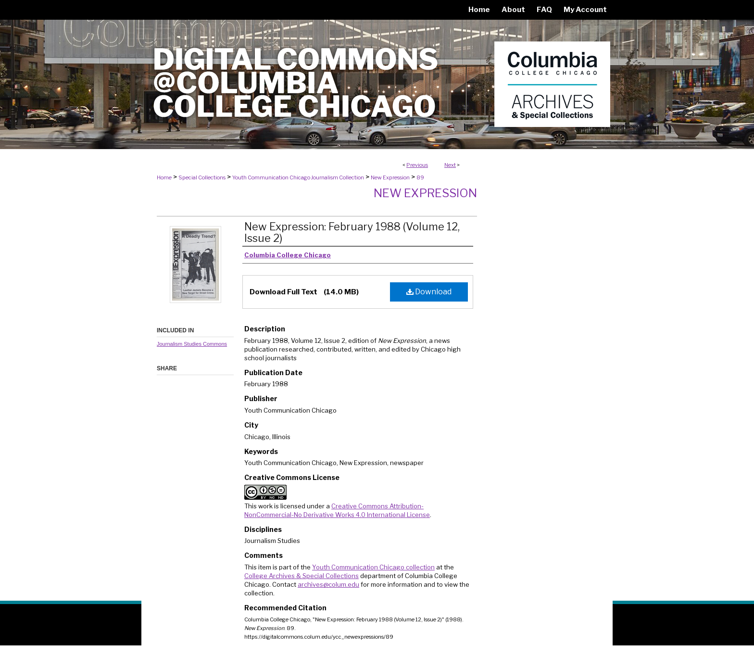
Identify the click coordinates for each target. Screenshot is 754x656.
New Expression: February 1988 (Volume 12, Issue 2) (352, 232)
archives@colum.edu (328, 584)
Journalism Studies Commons (192, 344)
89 (420, 177)
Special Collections (202, 177)
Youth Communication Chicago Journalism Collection (298, 177)
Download (429, 291)
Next (450, 165)
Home (164, 177)
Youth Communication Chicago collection (373, 567)
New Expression (390, 177)
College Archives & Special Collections (301, 576)
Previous (417, 165)
